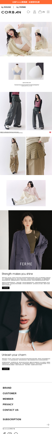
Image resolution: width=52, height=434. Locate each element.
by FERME (21, 7)
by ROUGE (6, 7)
